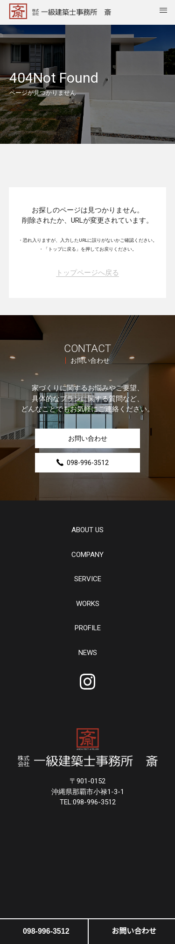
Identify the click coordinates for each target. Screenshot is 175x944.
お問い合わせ (87, 438)
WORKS (87, 603)
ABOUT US (87, 530)
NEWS (87, 652)
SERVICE (87, 579)
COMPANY (87, 554)
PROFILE (88, 628)
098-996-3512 (88, 462)
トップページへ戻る (87, 273)
